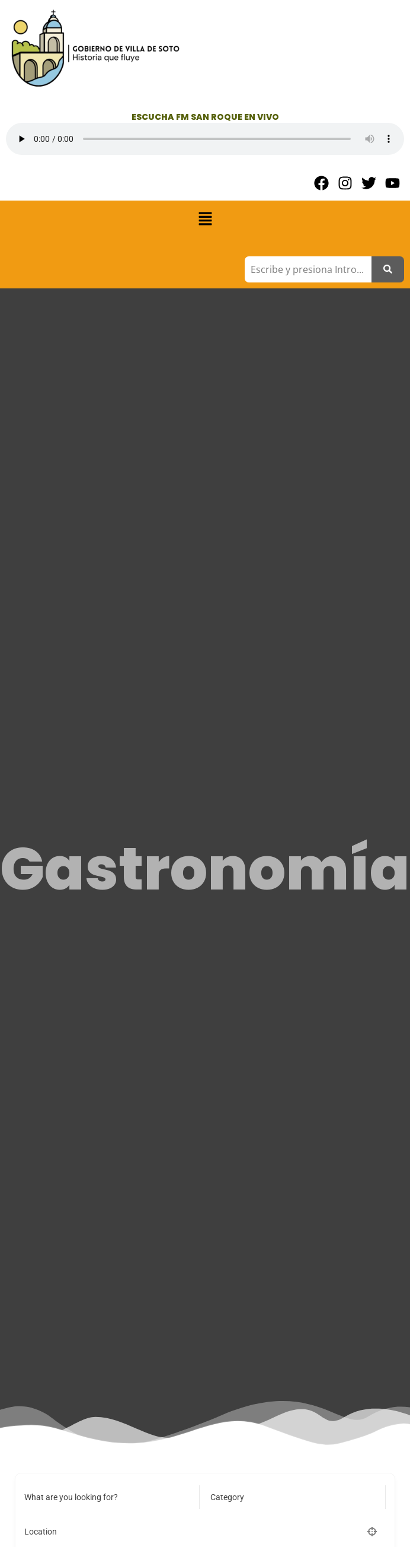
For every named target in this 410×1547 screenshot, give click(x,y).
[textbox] (227, 1497)
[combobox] (288, 1497)
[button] (205, 220)
